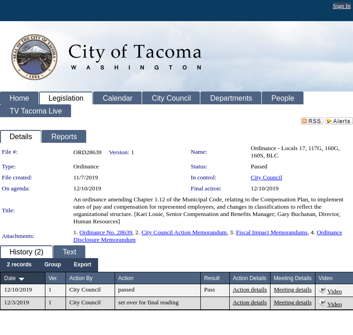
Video (334, 291)
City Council (266, 177)
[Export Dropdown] (82, 264)
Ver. (53, 278)
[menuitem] (19, 265)
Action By (81, 278)
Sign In (342, 5)
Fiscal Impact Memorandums (272, 232)
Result (212, 278)
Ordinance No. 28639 (105, 232)
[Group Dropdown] (52, 264)
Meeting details (293, 289)
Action (125, 278)
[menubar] (49, 265)
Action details (250, 289)
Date (10, 278)
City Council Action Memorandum (183, 232)
